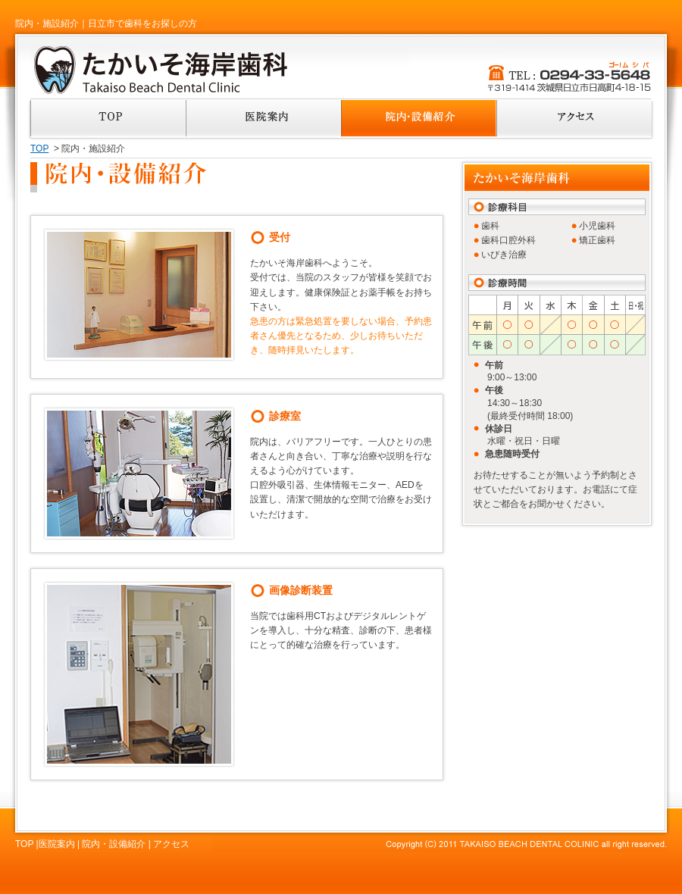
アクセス (171, 844)
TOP (39, 148)
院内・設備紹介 (113, 844)
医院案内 (57, 844)
